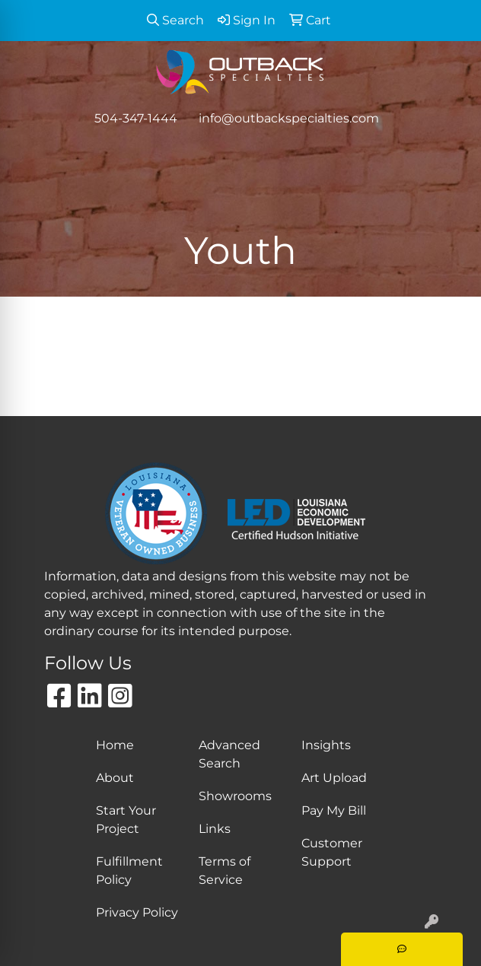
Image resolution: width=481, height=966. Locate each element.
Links (215, 828)
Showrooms (235, 796)
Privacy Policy (137, 912)
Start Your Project (126, 819)
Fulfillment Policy (129, 870)
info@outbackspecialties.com (289, 118)
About (115, 778)
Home (115, 745)
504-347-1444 (135, 118)
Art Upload (334, 778)
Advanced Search (229, 754)
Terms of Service (224, 870)
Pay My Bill (333, 810)
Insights (326, 745)
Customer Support (331, 852)
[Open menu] (450, 150)
